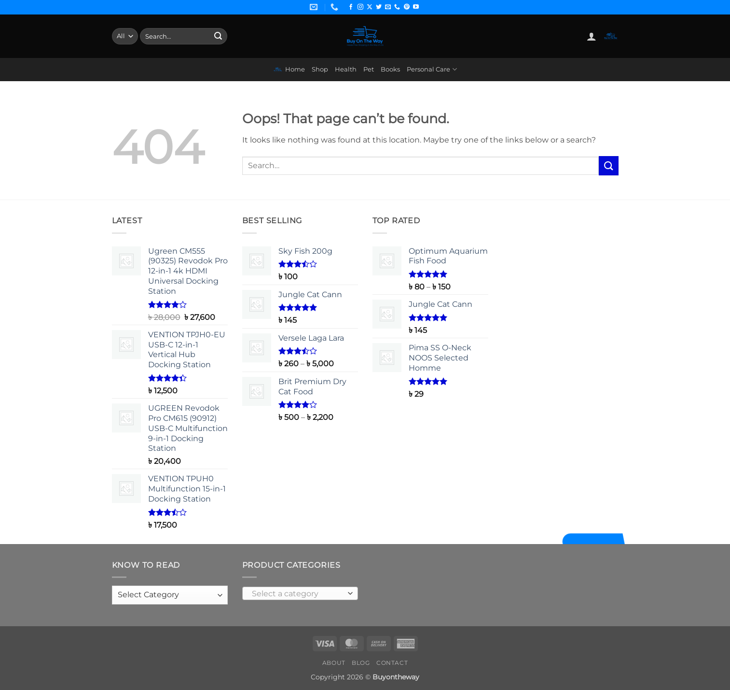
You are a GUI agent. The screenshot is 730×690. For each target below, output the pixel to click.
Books (390, 69)
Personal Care (431, 69)
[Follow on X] (369, 7)
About (333, 662)
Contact (392, 662)
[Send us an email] (388, 7)
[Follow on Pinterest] (407, 7)
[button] (591, 36)
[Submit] (218, 36)
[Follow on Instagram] (360, 7)
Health (346, 69)
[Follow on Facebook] (351, 7)
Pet (368, 69)
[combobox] (300, 593)
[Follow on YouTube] (416, 7)
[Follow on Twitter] (379, 7)
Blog (361, 662)
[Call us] (397, 7)
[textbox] (297, 594)
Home (289, 69)
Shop (320, 69)
